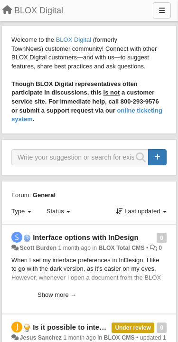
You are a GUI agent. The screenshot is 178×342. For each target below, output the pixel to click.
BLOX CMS (119, 337)
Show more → (56, 294)
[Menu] (162, 10)
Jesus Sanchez (40, 337)
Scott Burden (37, 248)
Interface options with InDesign (86, 237)
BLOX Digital (73, 39)
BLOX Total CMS (121, 248)
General (44, 195)
